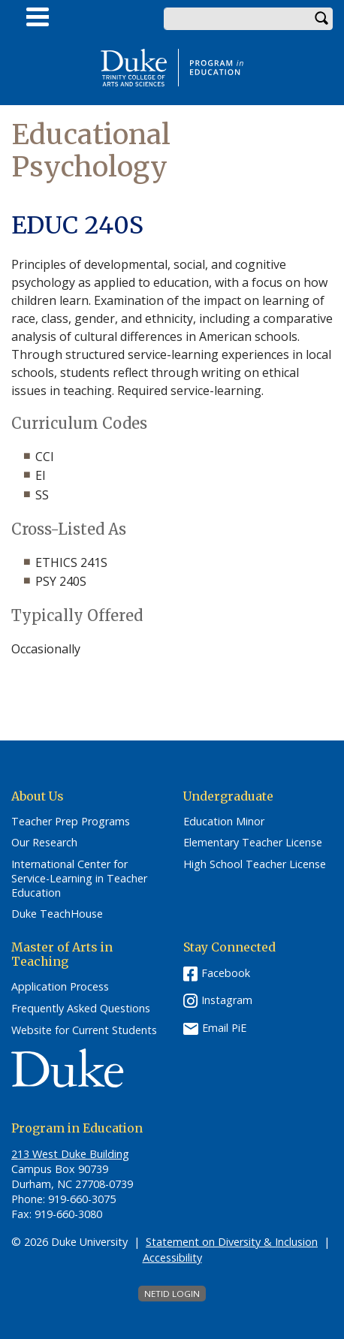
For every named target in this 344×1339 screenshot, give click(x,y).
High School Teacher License (254, 864)
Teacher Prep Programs (70, 821)
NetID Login (172, 1293)
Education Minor (223, 821)
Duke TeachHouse (57, 914)
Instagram (226, 1000)
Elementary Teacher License (252, 842)
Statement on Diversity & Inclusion (232, 1242)
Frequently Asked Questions (80, 1008)
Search (321, 19)
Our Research (44, 842)
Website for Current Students (84, 1030)
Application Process (60, 987)
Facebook (225, 973)
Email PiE (224, 1028)
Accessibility (172, 1257)
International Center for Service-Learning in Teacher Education (79, 878)
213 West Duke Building (70, 1154)
